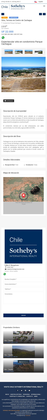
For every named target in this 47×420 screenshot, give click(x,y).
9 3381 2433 (10, 267)
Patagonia (26, 394)
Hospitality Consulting (17, 396)
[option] (8, 52)
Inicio (7, 394)
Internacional (35, 394)
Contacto (29, 396)
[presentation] (17, 309)
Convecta (27, 415)
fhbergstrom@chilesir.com (15, 269)
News (35, 396)
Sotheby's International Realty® (11, 410)
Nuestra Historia (15, 394)
